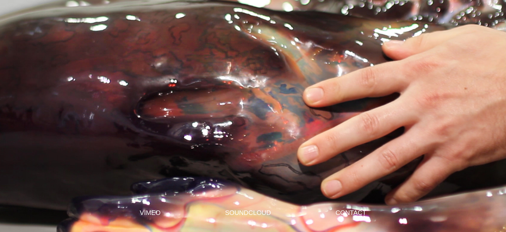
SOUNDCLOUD (248, 212)
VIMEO (150, 212)
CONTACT (351, 212)
